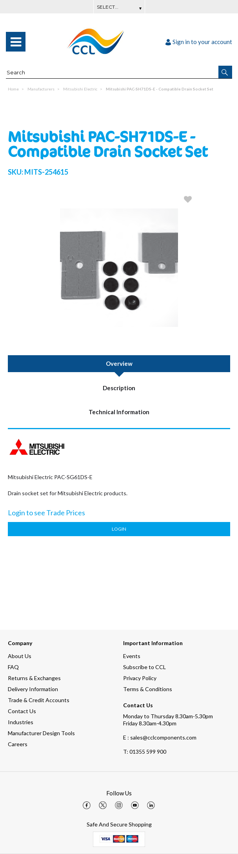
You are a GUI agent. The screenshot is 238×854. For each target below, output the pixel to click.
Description (119, 387)
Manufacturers (41, 89)
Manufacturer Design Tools (41, 733)
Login (119, 529)
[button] (225, 72)
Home (13, 89)
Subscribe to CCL (144, 667)
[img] (87, 805)
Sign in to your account (198, 42)
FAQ (13, 667)
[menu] (15, 42)
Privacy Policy (139, 678)
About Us (19, 656)
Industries (20, 722)
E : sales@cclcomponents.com (159, 737)
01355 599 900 (144, 751)
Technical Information (119, 411)
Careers (17, 744)
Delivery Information (33, 689)
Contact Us (22, 711)
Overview (119, 363)
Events (131, 656)
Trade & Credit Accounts (38, 700)
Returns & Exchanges (34, 678)
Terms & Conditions (147, 689)
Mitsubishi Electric (80, 89)
